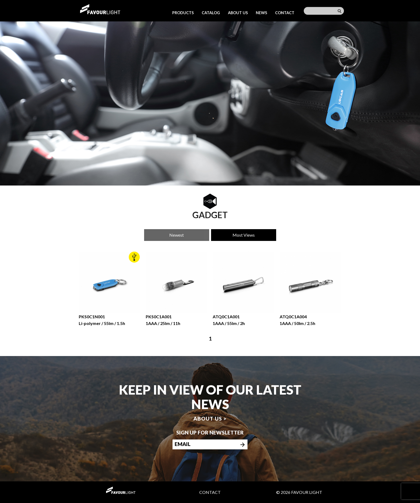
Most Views (243, 234)
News (261, 12)
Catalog (211, 12)
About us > (210, 418)
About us (238, 12)
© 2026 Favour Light (299, 492)
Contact (284, 12)
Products (183, 12)
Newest (176, 234)
